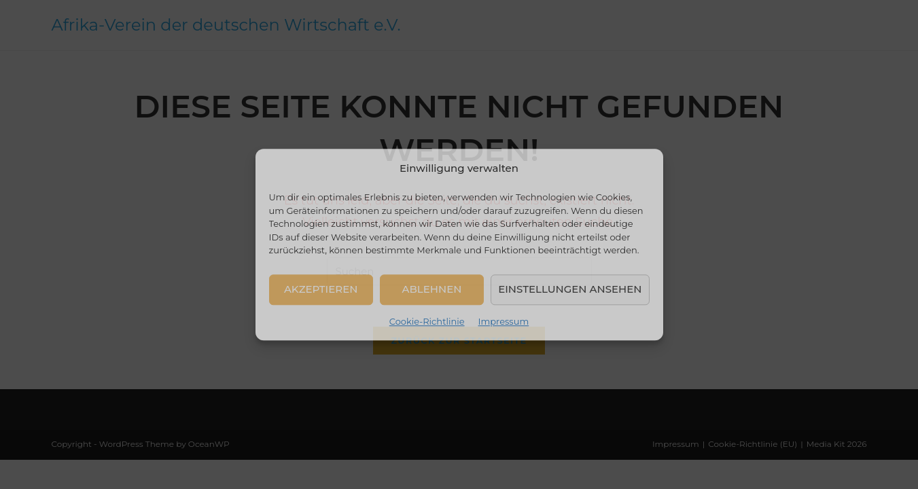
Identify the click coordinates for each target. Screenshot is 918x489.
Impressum (503, 321)
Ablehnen (432, 289)
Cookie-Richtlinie (427, 321)
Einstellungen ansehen (569, 289)
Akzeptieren (321, 289)
